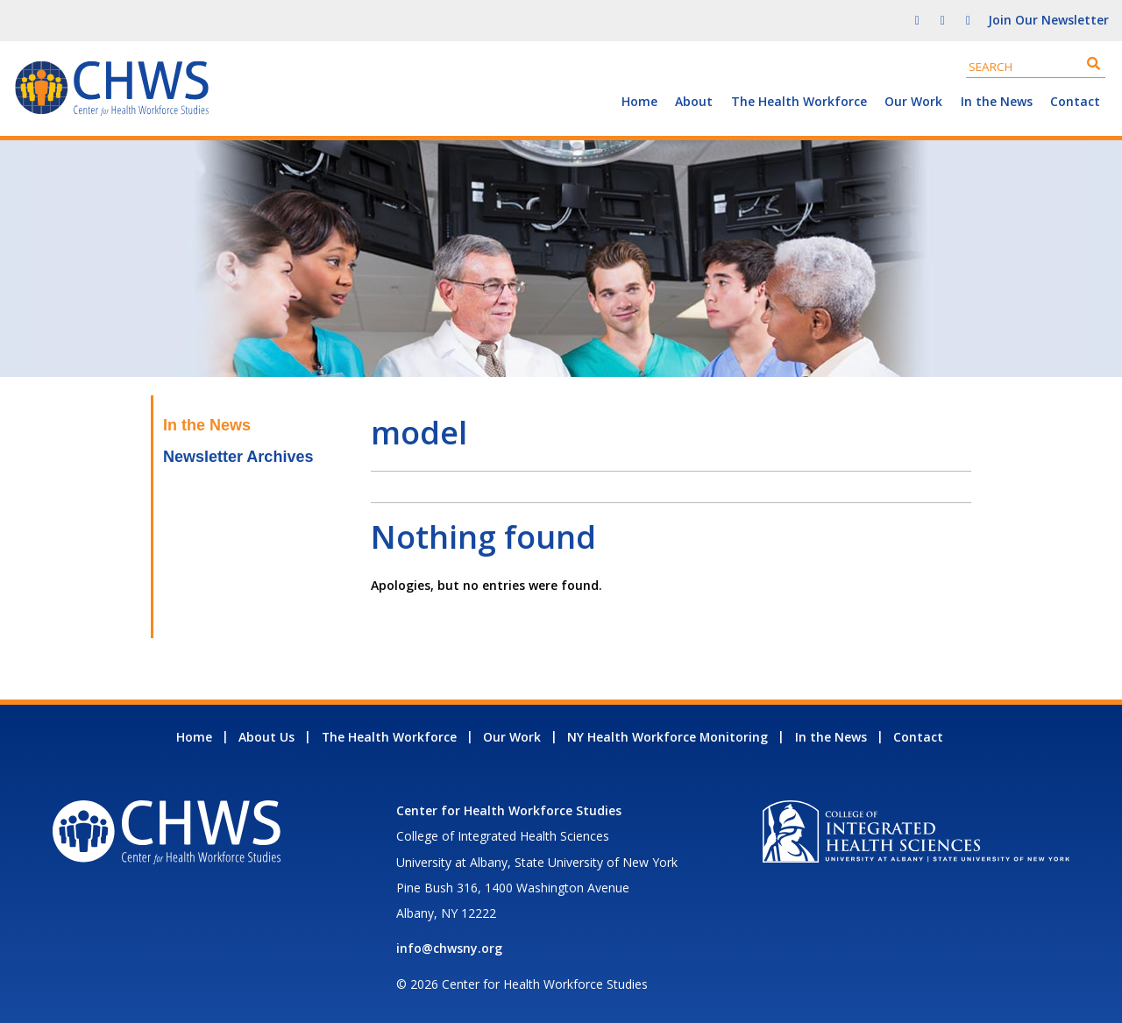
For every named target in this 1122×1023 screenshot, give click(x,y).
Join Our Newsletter (1048, 19)
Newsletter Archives (238, 456)
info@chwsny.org (449, 948)
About (694, 101)
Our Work (913, 101)
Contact (1075, 101)
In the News (997, 101)
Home (639, 101)
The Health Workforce (799, 101)
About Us (266, 736)
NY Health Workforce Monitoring (667, 736)
